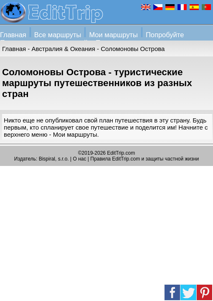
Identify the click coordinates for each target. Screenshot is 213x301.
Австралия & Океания (63, 48)
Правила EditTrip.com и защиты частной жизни (144, 159)
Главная (13, 34)
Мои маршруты (113, 34)
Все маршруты (57, 34)
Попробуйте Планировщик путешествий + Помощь (92, 38)
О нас (79, 159)
